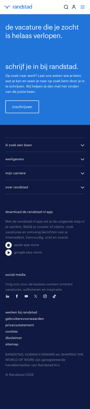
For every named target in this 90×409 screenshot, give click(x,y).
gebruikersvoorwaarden (24, 318)
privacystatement (19, 325)
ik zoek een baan (18, 145)
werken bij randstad (21, 312)
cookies (11, 331)
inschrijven (22, 106)
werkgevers (14, 159)
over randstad (16, 187)
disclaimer (13, 338)
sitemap (11, 344)
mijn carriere (15, 173)
